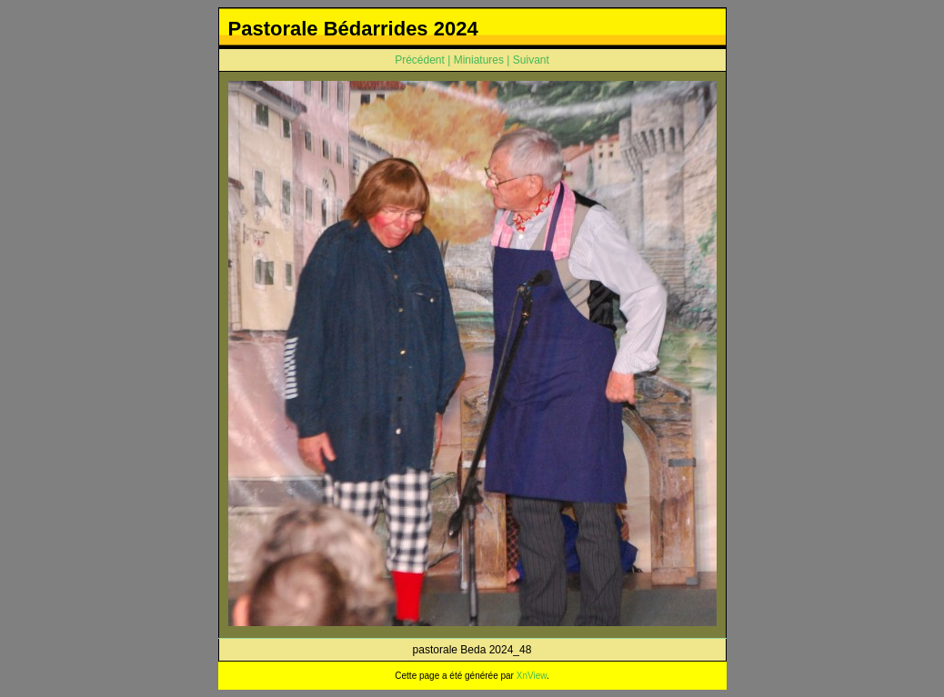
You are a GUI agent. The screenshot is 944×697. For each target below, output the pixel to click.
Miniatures (479, 60)
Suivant (531, 60)
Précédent (420, 60)
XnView (532, 676)
